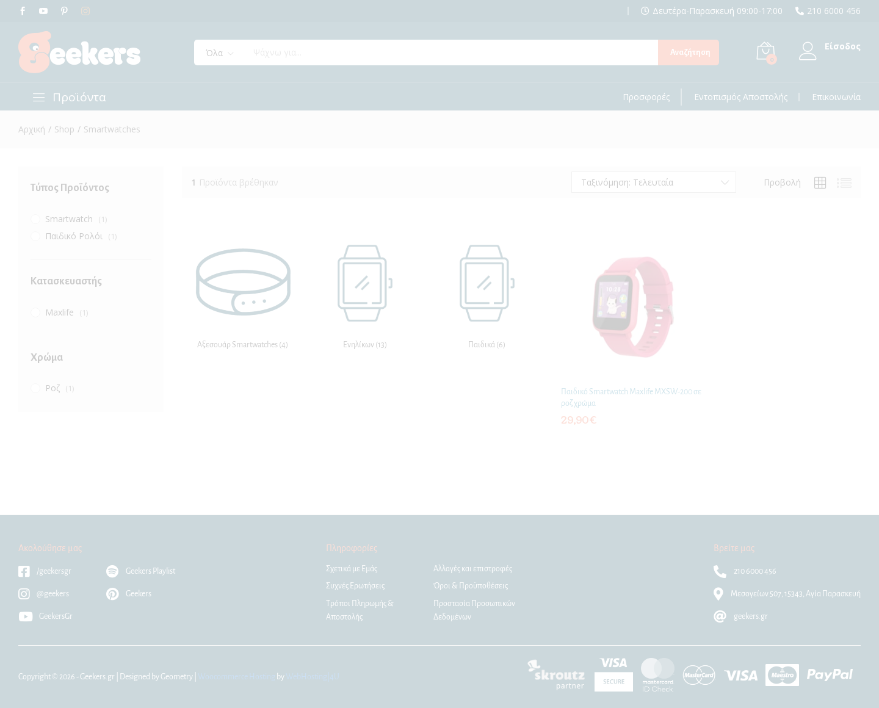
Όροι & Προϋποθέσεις (470, 586)
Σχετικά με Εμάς (351, 569)
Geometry (177, 677)
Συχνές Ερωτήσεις (355, 586)
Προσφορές (646, 97)
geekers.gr (741, 616)
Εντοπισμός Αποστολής (740, 97)
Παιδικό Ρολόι (74, 236)
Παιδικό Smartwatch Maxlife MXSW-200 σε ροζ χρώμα (631, 397)
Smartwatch (69, 219)
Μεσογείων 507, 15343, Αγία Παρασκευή (787, 594)
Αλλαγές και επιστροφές (472, 569)
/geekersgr (44, 571)
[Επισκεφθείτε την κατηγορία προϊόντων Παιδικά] (487, 292)
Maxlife (59, 312)
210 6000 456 (834, 11)
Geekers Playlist (140, 571)
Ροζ (52, 388)
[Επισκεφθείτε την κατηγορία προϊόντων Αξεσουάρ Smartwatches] (243, 292)
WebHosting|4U (312, 677)
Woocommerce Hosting (236, 677)
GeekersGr (45, 616)
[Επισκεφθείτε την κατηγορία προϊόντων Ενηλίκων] (365, 292)
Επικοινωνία (836, 97)
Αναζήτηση (690, 52)
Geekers (128, 594)
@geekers (43, 594)
